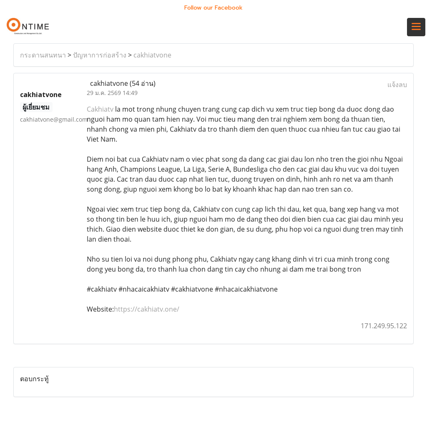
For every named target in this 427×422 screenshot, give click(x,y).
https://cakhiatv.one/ (146, 309)
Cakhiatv (100, 109)
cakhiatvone (152, 55)
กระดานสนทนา (43, 55)
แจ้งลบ (397, 84)
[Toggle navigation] (416, 27)
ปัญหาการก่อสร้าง (99, 55)
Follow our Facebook (213, 7)
